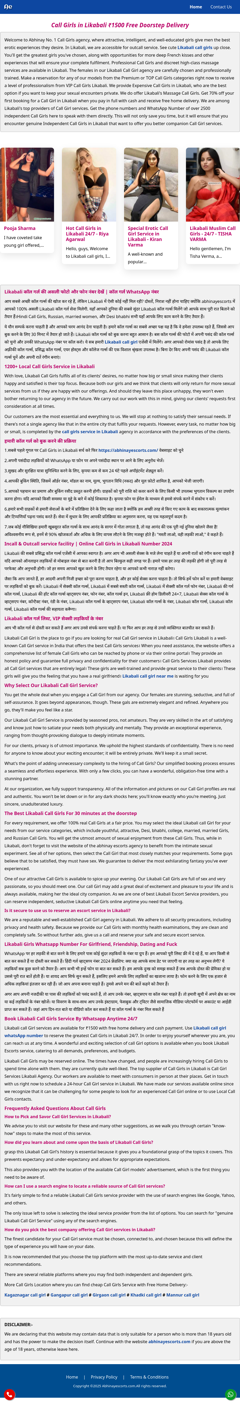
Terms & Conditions (149, 1377)
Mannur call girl (182, 1295)
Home (196, 7)
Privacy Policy (104, 1377)
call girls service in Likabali (90, 432)
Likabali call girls (195, 47)
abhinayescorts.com (169, 1341)
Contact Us (221, 7)
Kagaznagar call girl (25, 1295)
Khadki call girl (146, 1295)
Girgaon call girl (109, 1295)
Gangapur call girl (69, 1295)
